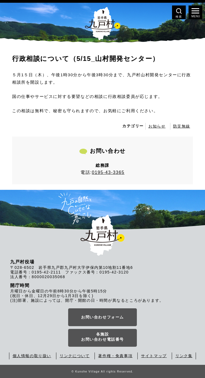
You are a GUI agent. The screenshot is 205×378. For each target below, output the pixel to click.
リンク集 (183, 356)
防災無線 (181, 126)
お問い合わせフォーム (102, 317)
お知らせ (156, 126)
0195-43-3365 (108, 172)
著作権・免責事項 (115, 356)
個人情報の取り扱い (32, 356)
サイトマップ (154, 356)
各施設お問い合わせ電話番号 (102, 337)
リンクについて (75, 356)
